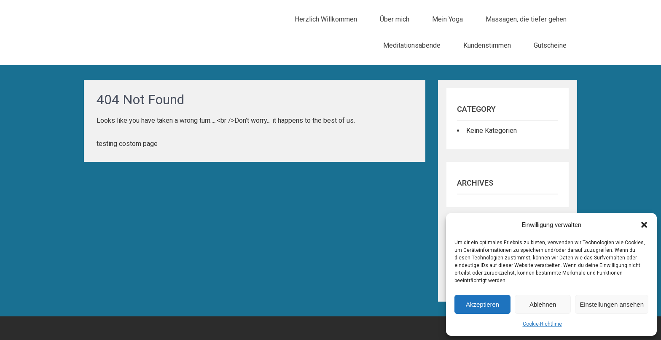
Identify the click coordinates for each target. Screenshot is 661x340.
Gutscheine (550, 45)
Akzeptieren (482, 304)
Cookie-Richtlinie (542, 324)
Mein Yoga (447, 19)
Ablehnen (542, 304)
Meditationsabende (412, 45)
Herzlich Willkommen (326, 19)
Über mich (394, 19)
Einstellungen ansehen (612, 304)
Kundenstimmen (487, 45)
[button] (644, 225)
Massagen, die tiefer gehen (526, 19)
